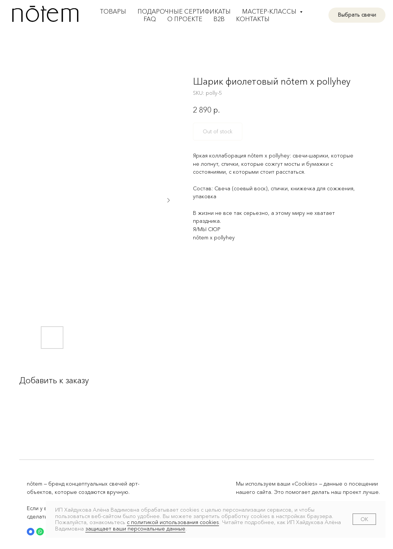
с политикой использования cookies (173, 522)
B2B (219, 19)
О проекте (184, 19)
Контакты (253, 19)
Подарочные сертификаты (184, 11)
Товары (113, 11)
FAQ (150, 19)
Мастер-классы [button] (270, 11)
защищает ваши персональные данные (135, 528)
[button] (30, 531)
